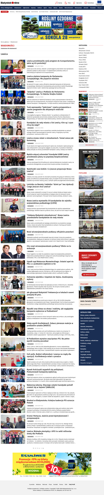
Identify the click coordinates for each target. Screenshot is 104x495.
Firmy (68, 3)
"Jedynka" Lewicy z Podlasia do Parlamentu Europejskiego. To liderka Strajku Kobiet (46, 93)
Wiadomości (17, 7)
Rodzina (81, 69)
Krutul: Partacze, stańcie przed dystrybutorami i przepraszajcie (48, 417)
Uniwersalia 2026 (54, 11)
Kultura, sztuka (84, 332)
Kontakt (55, 484)
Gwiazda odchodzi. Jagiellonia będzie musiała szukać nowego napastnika (95, 111)
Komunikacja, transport (87, 329)
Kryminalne (82, 76)
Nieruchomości (69, 7)
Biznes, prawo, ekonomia (87, 315)
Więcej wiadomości (90, 145)
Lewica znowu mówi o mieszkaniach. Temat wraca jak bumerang (50, 139)
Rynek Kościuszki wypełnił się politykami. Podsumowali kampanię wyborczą (45, 370)
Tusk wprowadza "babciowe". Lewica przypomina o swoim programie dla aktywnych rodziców (49, 108)
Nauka (61, 7)
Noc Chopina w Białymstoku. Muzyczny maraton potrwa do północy (94, 138)
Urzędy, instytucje (85, 357)
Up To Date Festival (43, 11)
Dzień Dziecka (34, 11)
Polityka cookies (44, 488)
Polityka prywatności (33, 488)
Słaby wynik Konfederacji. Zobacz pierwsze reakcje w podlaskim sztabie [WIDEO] (50, 324)
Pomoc (61, 484)
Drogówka (81, 78)
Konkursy (12, 11)
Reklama (83, 346)
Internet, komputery (86, 326)
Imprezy (58, 3)
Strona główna (5, 42)
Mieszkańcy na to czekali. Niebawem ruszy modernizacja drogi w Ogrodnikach (95, 125)
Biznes (55, 7)
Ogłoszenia (77, 3)
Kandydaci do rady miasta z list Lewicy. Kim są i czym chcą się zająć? (50, 124)
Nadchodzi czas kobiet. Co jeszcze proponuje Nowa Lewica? (49, 170)
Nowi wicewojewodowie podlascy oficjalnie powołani (50, 232)
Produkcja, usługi (85, 343)
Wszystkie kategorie (86, 363)
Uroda (80, 66)
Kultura (40, 7)
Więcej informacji (85, 304)
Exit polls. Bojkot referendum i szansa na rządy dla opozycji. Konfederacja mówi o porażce (49, 355)
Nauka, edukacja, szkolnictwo (89, 340)
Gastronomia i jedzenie (87, 321)
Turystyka (93, 7)
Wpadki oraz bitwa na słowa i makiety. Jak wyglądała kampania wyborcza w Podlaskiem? (50, 310)
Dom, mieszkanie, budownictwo (89, 318)
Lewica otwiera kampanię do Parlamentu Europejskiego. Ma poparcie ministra (44, 77)
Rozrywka (83, 349)
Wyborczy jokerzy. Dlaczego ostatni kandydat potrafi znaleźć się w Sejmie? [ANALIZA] (50, 386)
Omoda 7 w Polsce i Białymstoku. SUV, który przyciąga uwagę (94, 132)
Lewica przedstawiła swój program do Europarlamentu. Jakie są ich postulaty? (51, 62)
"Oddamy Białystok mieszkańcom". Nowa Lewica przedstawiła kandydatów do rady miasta (48, 216)
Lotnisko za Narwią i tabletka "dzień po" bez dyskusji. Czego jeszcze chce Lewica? (50, 185)
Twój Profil (72, 484)
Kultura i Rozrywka (84, 53)
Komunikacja (89, 3)
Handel (82, 323)
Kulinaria (81, 82)
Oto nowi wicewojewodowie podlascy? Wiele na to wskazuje (49, 247)
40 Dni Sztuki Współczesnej (65, 11)
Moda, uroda (84, 335)
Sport (45, 7)
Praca (50, 7)
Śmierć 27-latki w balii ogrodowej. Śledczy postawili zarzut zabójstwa (95, 104)
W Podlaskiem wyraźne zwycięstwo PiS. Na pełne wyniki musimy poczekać (48, 340)
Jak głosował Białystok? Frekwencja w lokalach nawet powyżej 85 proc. (50, 293)
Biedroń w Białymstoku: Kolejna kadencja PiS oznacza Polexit (50, 401)
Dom (80, 73)
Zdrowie (86, 7)
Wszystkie (81, 48)
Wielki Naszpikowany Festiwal (23, 11)
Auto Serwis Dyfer (88, 301)
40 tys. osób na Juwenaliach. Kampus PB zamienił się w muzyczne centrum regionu (95, 118)
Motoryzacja (78, 7)
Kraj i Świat (82, 85)
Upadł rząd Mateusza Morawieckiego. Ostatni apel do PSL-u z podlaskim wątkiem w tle (50, 262)
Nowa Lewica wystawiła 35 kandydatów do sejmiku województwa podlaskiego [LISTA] (49, 202)
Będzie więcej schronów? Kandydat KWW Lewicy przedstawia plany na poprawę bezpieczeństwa (48, 155)
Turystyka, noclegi (85, 354)
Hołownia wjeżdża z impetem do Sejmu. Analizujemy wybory (50, 278)
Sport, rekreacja (85, 352)
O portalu (31, 484)
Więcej (100, 7)
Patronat (44, 484)
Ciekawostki (82, 87)
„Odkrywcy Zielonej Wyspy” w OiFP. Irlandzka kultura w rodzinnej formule (95, 96)
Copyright (52, 488)
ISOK (66, 484)
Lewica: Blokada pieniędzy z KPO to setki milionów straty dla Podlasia (49, 432)
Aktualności (30, 66)
